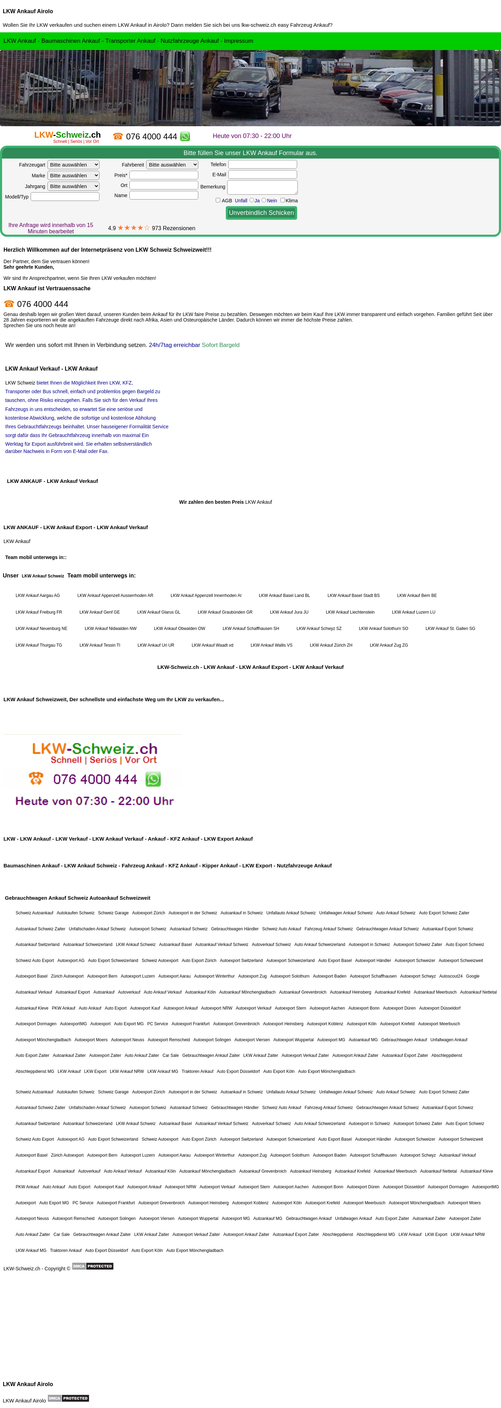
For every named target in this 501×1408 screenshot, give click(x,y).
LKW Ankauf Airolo (28, 11)
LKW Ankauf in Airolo (142, 25)
